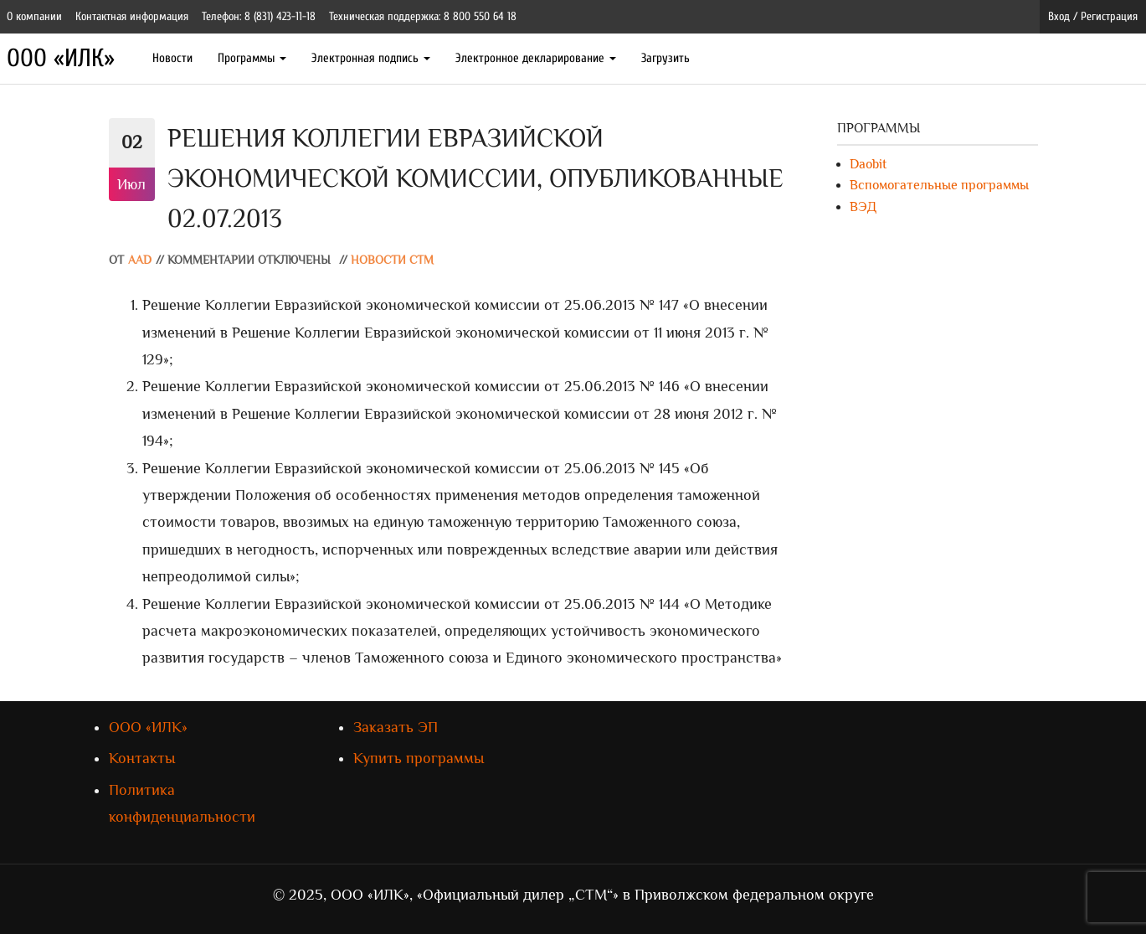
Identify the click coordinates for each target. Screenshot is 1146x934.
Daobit (868, 164)
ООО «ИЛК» (61, 58)
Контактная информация (131, 16)
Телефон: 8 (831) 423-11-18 (259, 16)
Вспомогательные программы (939, 185)
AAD (140, 260)
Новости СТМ (392, 260)
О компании (34, 16)
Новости (172, 58)
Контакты (142, 758)
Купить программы (418, 758)
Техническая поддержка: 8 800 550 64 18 (422, 16)
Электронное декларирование (535, 58)
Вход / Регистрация (1093, 16)
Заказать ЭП (395, 727)
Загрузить (665, 58)
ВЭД (863, 206)
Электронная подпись (370, 58)
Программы (252, 58)
